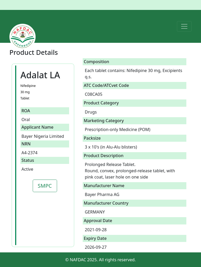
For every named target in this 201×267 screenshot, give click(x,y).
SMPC (45, 185)
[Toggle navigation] (184, 26)
